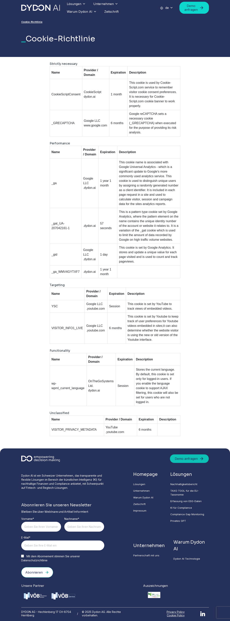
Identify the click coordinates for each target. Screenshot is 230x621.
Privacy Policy (176, 611)
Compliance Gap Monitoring (189, 516)
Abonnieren (37, 572)
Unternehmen (105, 4)
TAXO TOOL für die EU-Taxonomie (186, 493)
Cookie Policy (176, 614)
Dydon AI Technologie (188, 562)
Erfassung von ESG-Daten (187, 502)
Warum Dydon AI (82, 11)
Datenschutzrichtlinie (34, 560)
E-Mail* (25, 537)
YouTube (112, 427)
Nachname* (71, 518)
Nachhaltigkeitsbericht (185, 484)
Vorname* (27, 518)
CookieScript (92, 92)
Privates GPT (179, 523)
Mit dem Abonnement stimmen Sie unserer (50, 558)
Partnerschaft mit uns (149, 558)
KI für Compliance (182, 509)
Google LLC (92, 120)
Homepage (148, 475)
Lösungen (76, 4)
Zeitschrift (111, 12)
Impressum (142, 512)
